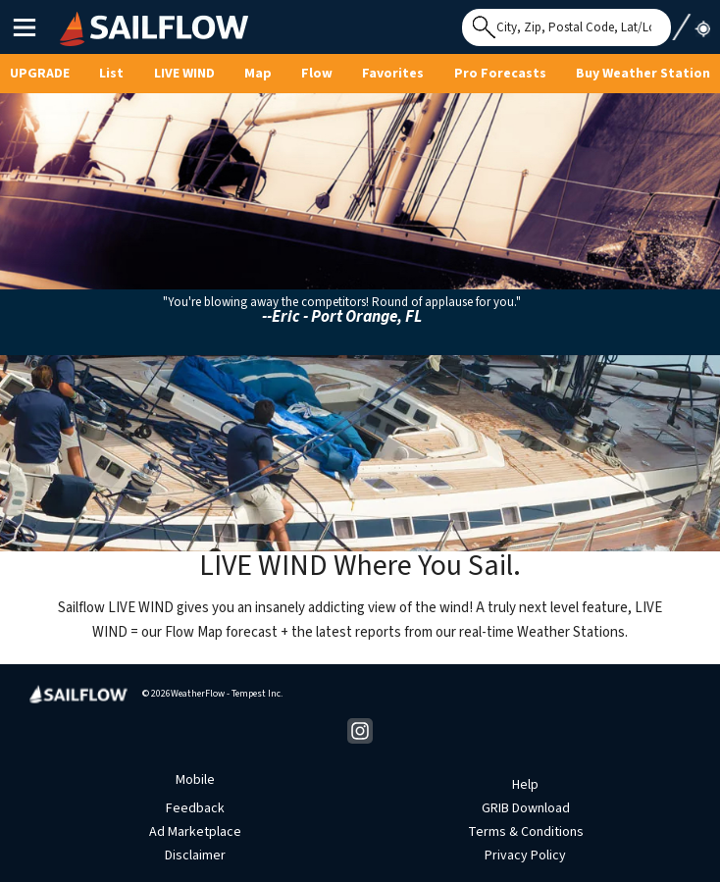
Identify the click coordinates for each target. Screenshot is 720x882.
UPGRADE (40, 73)
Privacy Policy (525, 855)
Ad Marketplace (195, 832)
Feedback (195, 808)
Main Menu (24, 26)
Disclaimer (195, 855)
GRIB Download (526, 808)
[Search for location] (566, 27)
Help (525, 785)
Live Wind (184, 73)
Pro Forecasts (500, 73)
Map (258, 73)
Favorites (393, 73)
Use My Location (690, 21)
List (111, 73)
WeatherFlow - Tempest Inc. (227, 693)
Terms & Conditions (526, 832)
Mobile (195, 780)
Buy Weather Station (643, 73)
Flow (317, 73)
